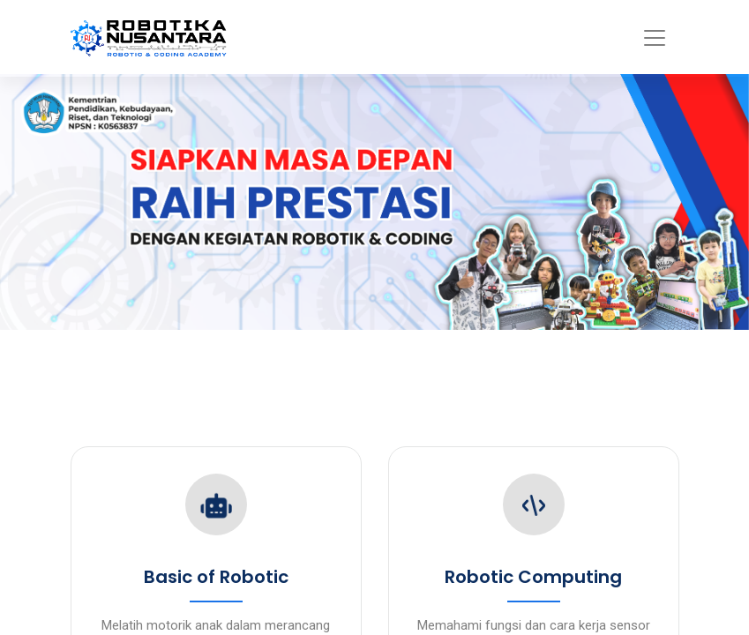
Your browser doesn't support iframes (374, 317)
